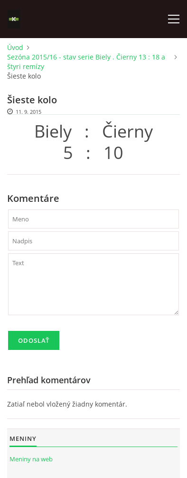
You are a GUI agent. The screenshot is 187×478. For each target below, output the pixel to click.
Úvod (15, 47)
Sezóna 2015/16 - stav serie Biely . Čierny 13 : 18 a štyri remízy (86, 61)
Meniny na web (31, 459)
